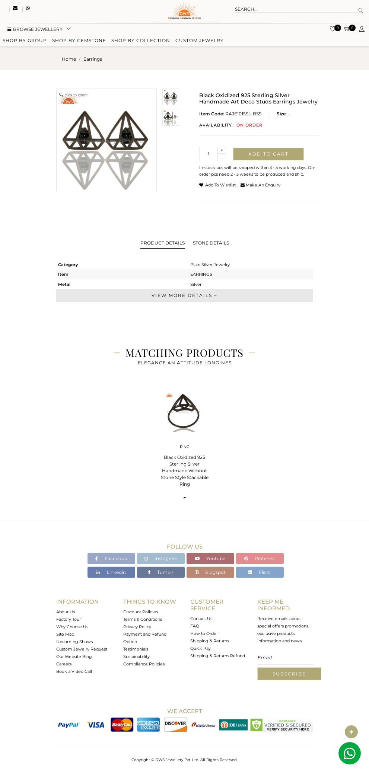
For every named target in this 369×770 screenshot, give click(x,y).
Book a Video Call (74, 671)
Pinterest (259, 558)
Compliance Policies (144, 664)
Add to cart (268, 154)
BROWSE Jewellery (35, 30)
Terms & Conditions (142, 619)
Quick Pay (200, 648)
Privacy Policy (137, 626)
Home (69, 59)
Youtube (210, 558)
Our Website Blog (74, 656)
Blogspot (210, 572)
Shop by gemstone (79, 42)
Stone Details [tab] (211, 243)
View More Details (185, 295)
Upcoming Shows (74, 641)
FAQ (194, 626)
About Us (65, 611)
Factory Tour (68, 619)
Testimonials (135, 649)
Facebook (111, 558)
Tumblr (161, 572)
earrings (92, 59)
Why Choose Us (72, 626)
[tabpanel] (184, 437)
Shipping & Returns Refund (217, 655)
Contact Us (201, 618)
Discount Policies (140, 611)
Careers (63, 664)
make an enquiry (260, 185)
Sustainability (136, 656)
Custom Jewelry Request (81, 649)
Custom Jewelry (199, 42)
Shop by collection (140, 42)
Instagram (161, 558)
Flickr (259, 572)
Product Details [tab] (162, 243)
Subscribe (289, 674)
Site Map (65, 634)
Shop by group (25, 42)
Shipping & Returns (209, 640)
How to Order (204, 633)
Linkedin (111, 572)
